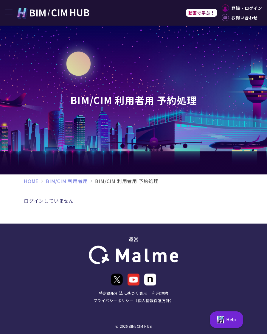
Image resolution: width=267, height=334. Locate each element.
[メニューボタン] (9, 13)
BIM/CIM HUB (140, 326)
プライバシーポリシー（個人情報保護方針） (133, 300)
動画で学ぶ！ (201, 13)
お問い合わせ (240, 17)
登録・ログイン (242, 8)
